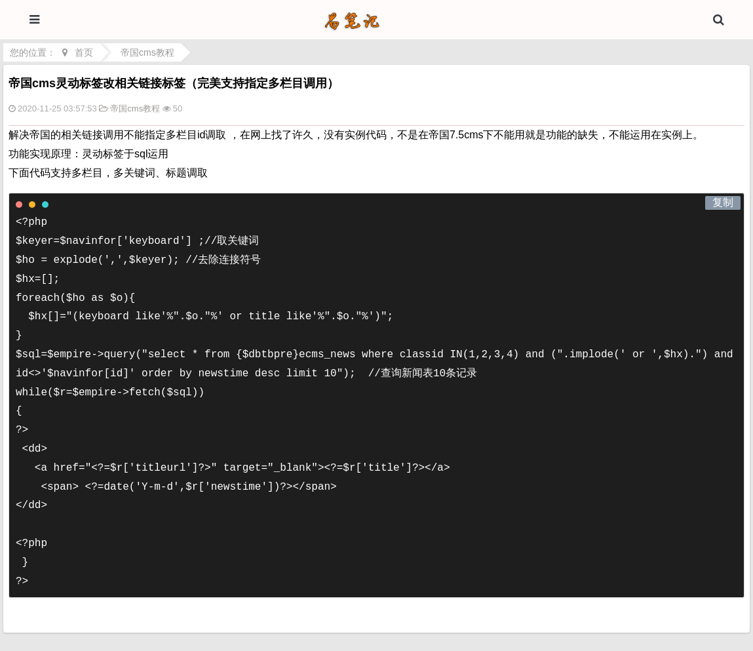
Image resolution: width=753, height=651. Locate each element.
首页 (84, 52)
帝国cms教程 (147, 52)
